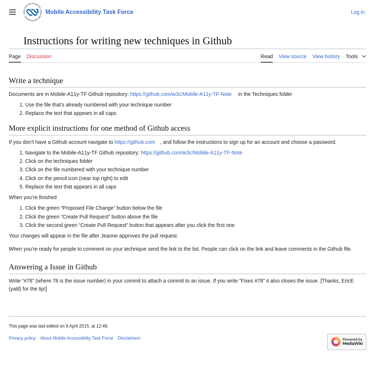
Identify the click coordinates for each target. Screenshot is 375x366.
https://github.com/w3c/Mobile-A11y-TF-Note (180, 94)
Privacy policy (22, 338)
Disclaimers (129, 338)
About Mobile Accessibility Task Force (76, 338)
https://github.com (135, 142)
